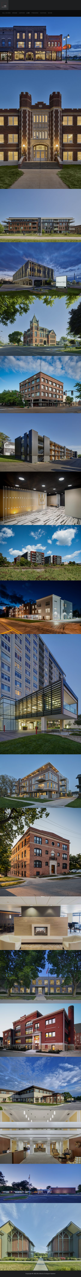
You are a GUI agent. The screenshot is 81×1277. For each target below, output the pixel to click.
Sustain (43, 13)
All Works (6, 13)
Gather (22, 13)
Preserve (35, 13)
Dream (14, 13)
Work (50, 13)
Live (28, 13)
